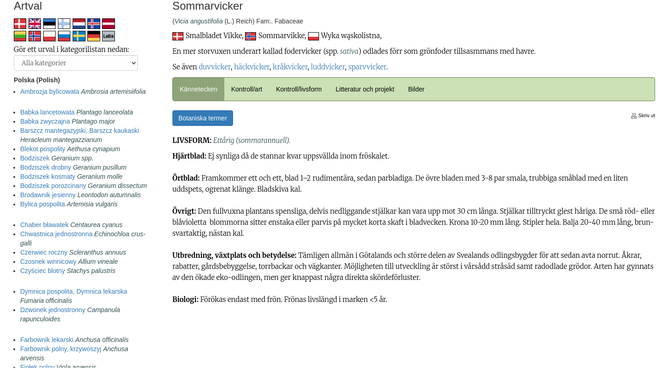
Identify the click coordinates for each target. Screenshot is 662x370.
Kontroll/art (247, 89)
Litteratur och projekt (365, 89)
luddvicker (328, 67)
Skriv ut (643, 115)
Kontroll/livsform (299, 89)
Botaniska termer (202, 118)
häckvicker (251, 67)
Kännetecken (198, 89)
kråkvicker (290, 67)
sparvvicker (367, 67)
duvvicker (215, 67)
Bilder (416, 89)
